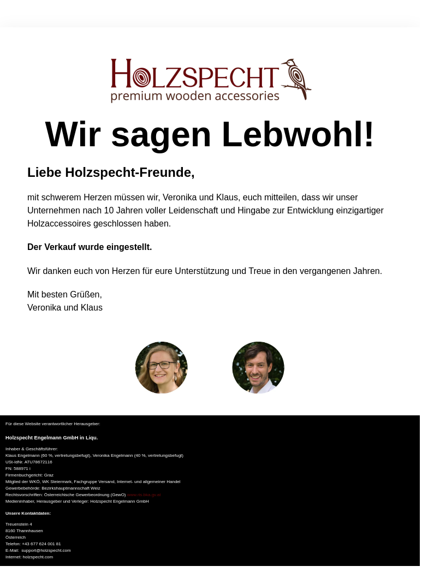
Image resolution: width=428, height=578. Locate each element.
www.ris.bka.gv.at (144, 494)
